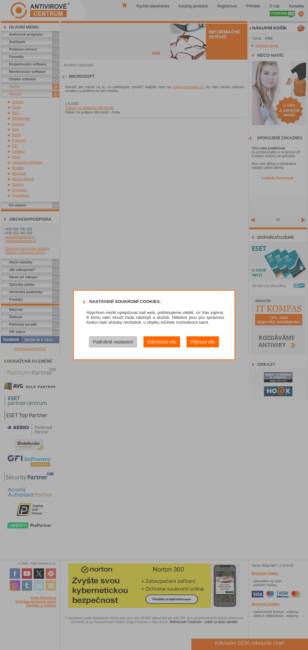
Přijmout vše (202, 341)
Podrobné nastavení (113, 341)
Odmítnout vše (161, 341)
